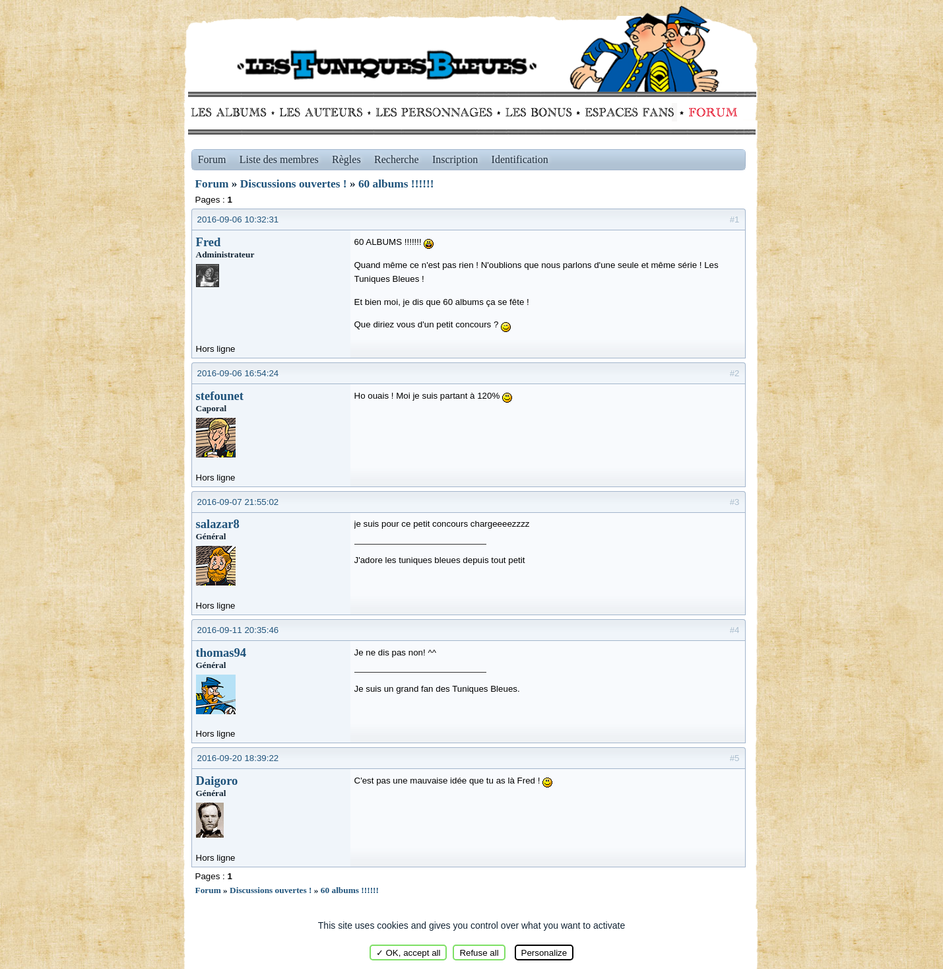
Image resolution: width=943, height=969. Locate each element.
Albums (232, 112)
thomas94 (221, 652)
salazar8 (218, 524)
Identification (520, 159)
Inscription (455, 159)
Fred (208, 242)
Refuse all (478, 953)
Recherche (396, 159)
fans (629, 112)
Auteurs (325, 112)
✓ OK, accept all (408, 953)
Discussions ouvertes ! (293, 184)
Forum (710, 112)
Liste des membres (279, 159)
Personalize (544, 953)
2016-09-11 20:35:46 (238, 630)
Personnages (434, 112)
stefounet (220, 396)
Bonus (537, 112)
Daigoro (217, 780)
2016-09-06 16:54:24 (238, 373)
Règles (346, 159)
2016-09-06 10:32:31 (238, 219)
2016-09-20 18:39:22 (238, 758)
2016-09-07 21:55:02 (238, 502)
